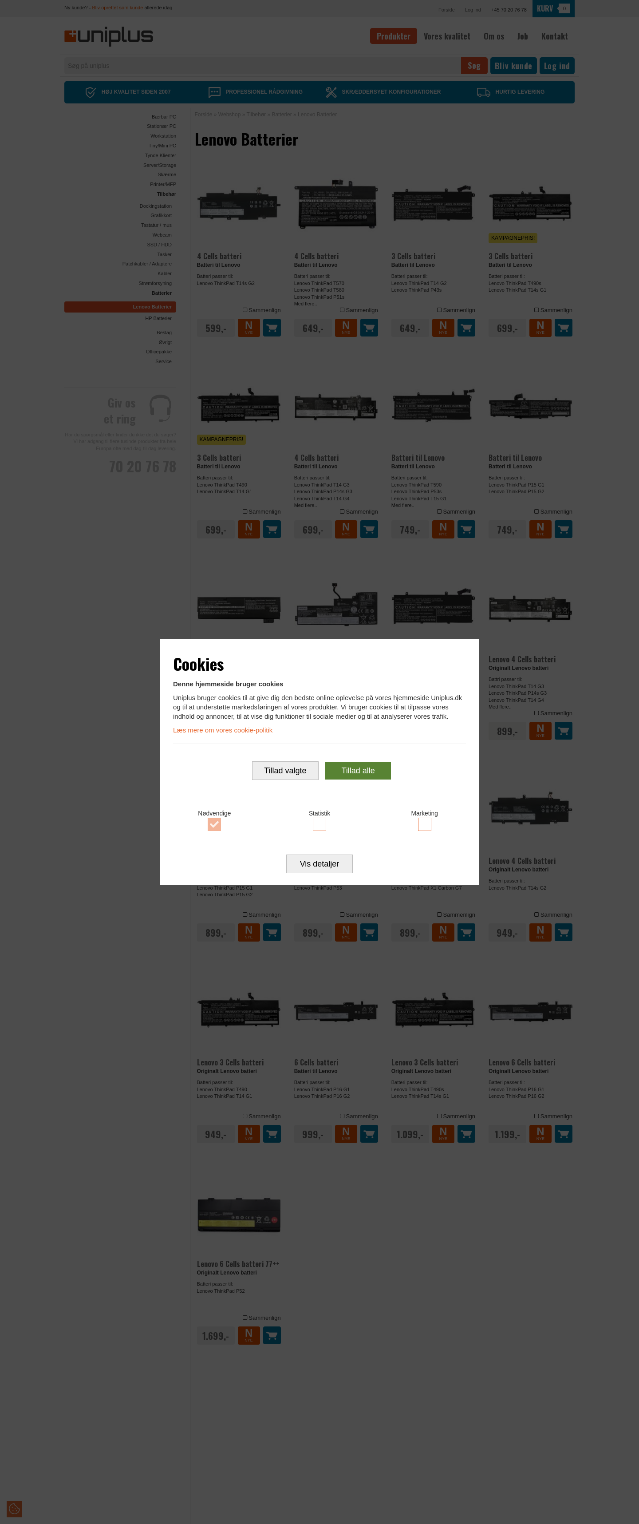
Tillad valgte (285, 770)
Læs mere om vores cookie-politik (222, 729)
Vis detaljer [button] (319, 864)
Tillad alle (358, 770)
